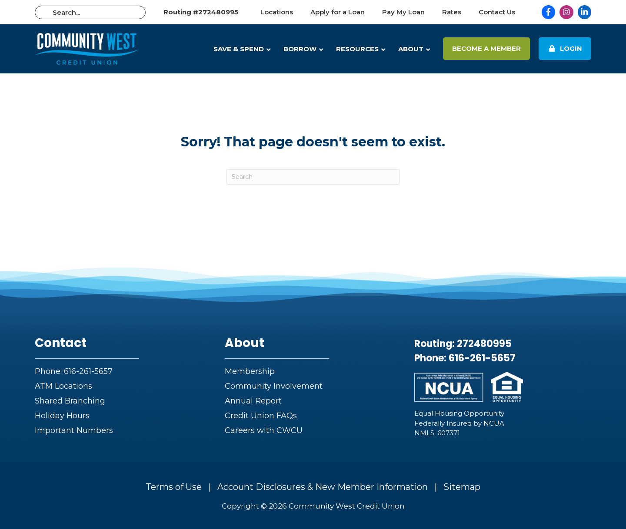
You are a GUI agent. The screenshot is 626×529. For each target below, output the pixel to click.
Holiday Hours (62, 415)
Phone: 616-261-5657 (74, 371)
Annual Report (253, 401)
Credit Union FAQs (261, 415)
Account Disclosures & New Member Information (322, 487)
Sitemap (461, 487)
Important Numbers (74, 430)
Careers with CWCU (264, 430)
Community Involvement (274, 386)
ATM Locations (63, 386)
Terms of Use (174, 487)
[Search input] (90, 12)
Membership (250, 371)
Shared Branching (70, 401)
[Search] (313, 177)
